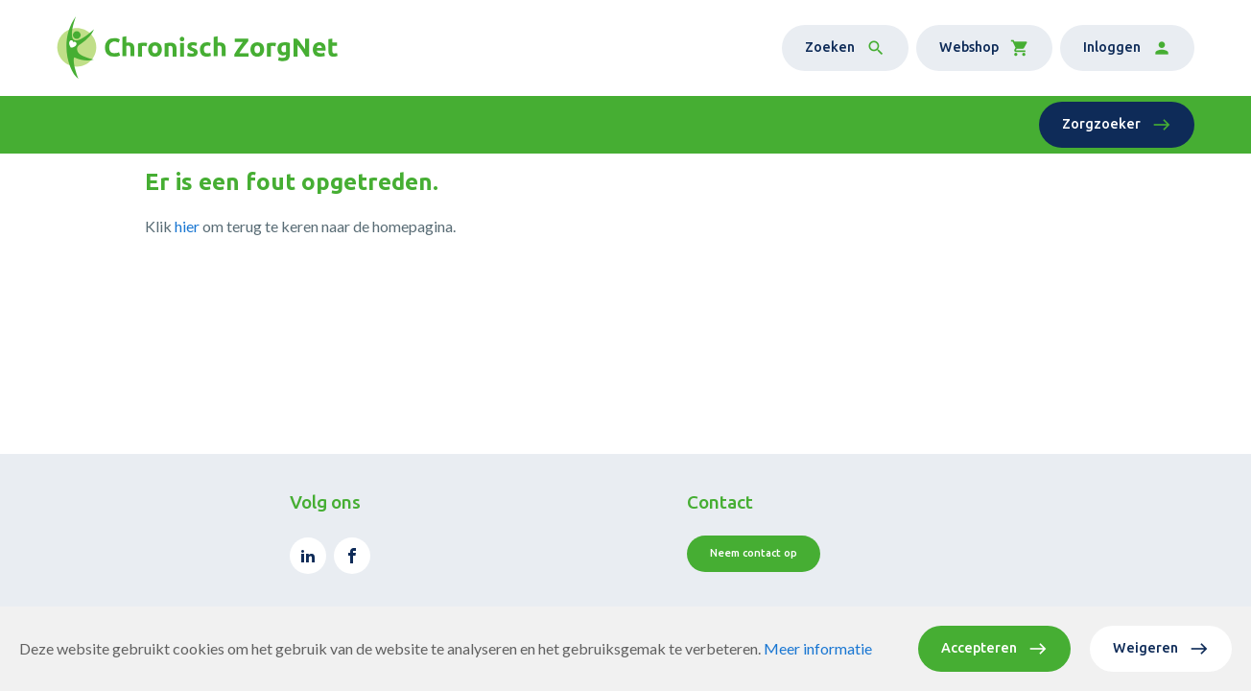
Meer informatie (818, 648)
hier (187, 226)
